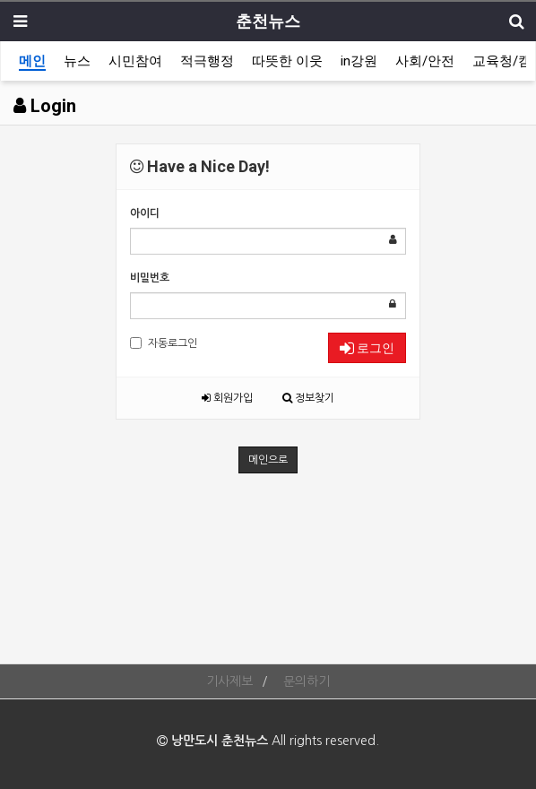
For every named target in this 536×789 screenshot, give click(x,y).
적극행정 (207, 61)
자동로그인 (163, 343)
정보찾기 (308, 398)
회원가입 (227, 398)
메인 (32, 61)
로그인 (367, 348)
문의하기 (306, 681)
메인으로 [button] (268, 460)
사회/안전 (424, 61)
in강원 (359, 61)
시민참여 (135, 61)
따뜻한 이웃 (287, 61)
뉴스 (77, 61)
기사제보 (229, 681)
